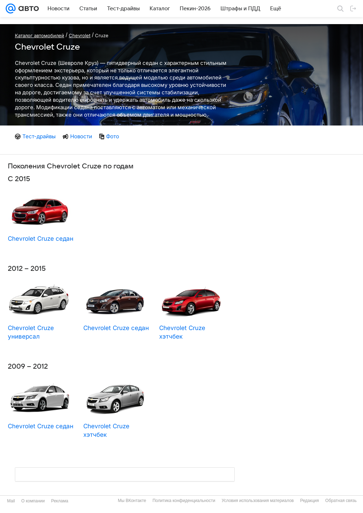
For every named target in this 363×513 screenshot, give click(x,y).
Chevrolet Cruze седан (40, 238)
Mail (11, 500)
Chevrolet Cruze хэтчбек (182, 332)
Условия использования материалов (258, 500)
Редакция (309, 500)
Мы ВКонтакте (132, 500)
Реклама (59, 500)
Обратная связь (341, 500)
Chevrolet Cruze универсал (31, 332)
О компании (33, 500)
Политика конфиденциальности (183, 500)
